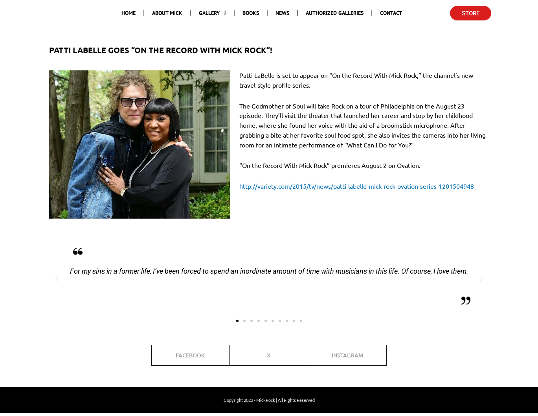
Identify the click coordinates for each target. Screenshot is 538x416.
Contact (391, 13)
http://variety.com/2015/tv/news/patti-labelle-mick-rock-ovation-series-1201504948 (356, 186)
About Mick (167, 13)
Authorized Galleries (335, 13)
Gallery (212, 13)
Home (128, 13)
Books (250, 13)
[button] (57, 279)
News (282, 13)
